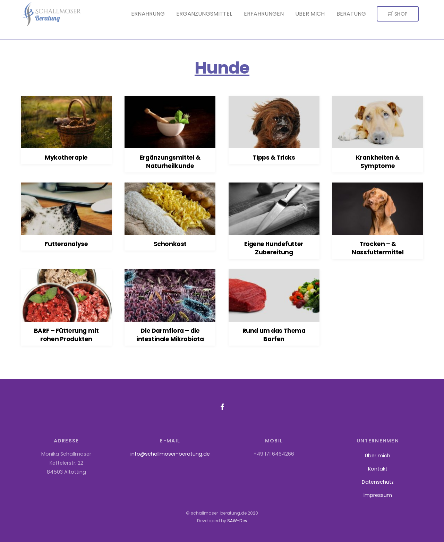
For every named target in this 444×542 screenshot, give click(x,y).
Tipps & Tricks (274, 157)
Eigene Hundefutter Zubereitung (273, 248)
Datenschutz (378, 482)
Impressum (378, 495)
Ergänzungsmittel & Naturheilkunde (170, 161)
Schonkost (170, 244)
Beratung (351, 14)
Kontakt (377, 468)
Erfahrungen (264, 14)
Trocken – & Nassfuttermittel (377, 248)
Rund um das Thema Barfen (274, 335)
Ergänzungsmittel (204, 14)
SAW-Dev (237, 521)
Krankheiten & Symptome (378, 161)
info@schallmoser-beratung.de (170, 453)
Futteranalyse (66, 244)
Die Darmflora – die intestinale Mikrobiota (170, 335)
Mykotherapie (66, 157)
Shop (398, 13)
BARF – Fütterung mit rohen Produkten (66, 335)
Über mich (310, 14)
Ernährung (148, 14)
